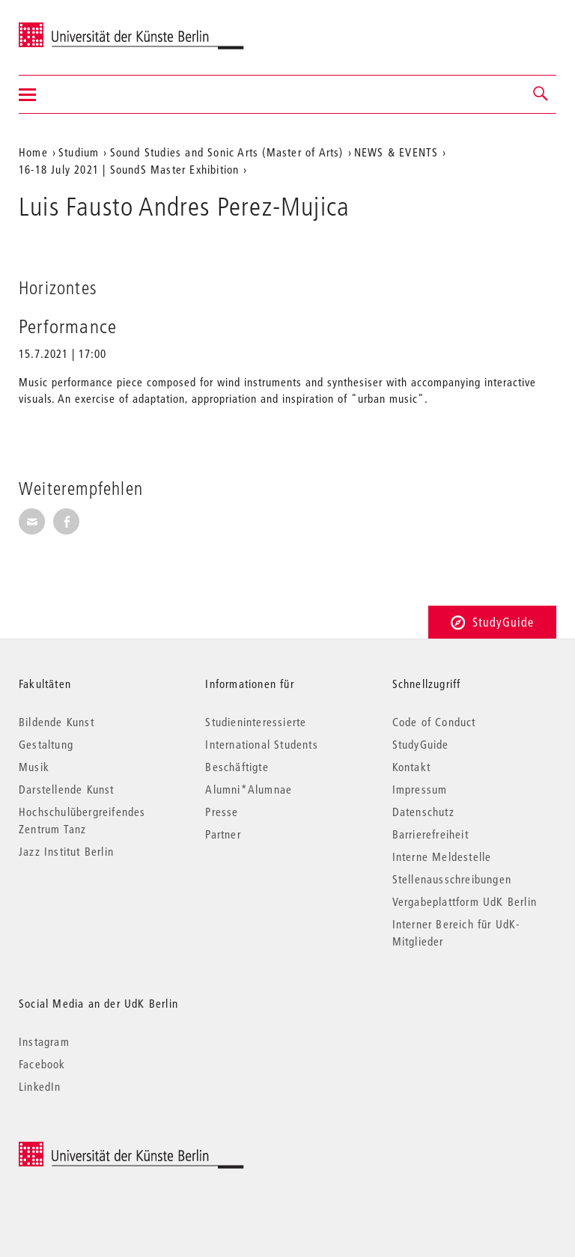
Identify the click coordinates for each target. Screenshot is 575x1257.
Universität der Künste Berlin (77, 27)
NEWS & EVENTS (396, 151)
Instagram (44, 1041)
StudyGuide (492, 622)
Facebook (42, 1063)
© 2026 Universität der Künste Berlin (97, 1149)
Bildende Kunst (56, 721)
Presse (221, 811)
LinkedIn (40, 1086)
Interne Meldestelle (442, 856)
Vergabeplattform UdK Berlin (464, 901)
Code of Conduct (434, 721)
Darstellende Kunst (67, 789)
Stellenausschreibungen (451, 878)
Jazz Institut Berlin (66, 851)
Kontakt (411, 766)
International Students (261, 744)
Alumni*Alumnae (248, 789)
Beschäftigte (236, 766)
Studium (78, 151)
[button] (541, 94)
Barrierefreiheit (430, 834)
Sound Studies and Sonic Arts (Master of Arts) (227, 151)
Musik (34, 766)
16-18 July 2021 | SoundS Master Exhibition (129, 169)
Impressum (420, 789)
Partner (222, 834)
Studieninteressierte (255, 721)
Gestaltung (46, 744)
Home (33, 151)
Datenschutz (423, 811)
